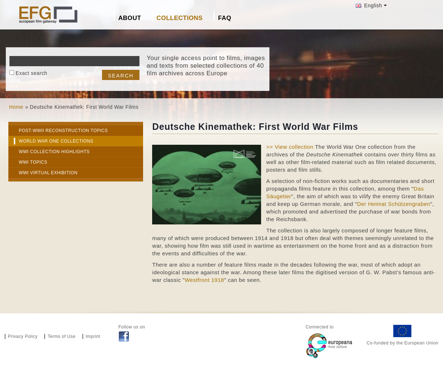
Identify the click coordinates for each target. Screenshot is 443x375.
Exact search (31, 73)
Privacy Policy (23, 336)
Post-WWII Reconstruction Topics (63, 130)
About (129, 18)
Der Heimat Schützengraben (393, 204)
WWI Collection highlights (54, 151)
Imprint (93, 336)
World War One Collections (56, 141)
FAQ (224, 18)
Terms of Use (62, 336)
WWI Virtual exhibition (48, 172)
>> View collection (289, 147)
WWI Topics (33, 162)
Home (16, 107)
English (368, 5)
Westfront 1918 (204, 280)
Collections (180, 18)
